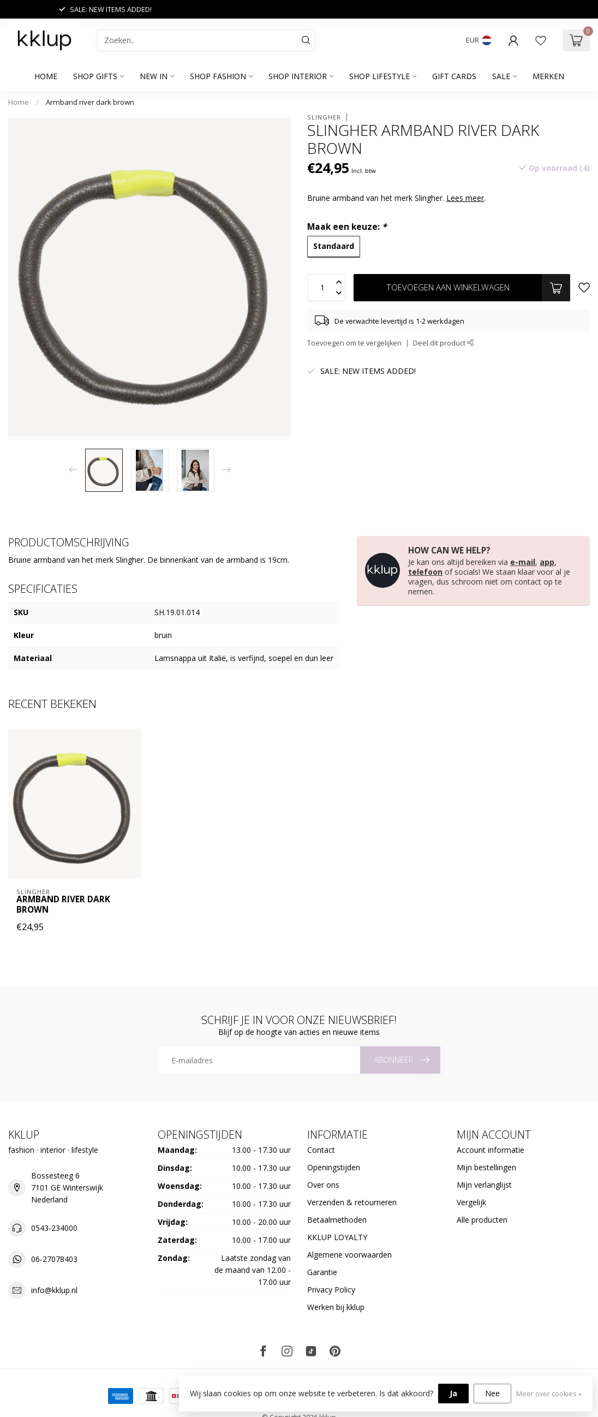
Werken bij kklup (335, 1307)
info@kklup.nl (54, 1290)
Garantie (322, 1272)
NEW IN (154, 76)
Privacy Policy (331, 1289)
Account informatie (490, 1150)
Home (45, 76)
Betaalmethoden (337, 1219)
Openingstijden (333, 1167)
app (547, 562)
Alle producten (482, 1219)
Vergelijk (471, 1202)
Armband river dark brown (90, 102)
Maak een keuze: (346, 227)
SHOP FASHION (218, 76)
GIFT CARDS (454, 76)
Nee (492, 1393)
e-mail (522, 562)
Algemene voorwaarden (349, 1254)
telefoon (425, 572)
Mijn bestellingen (486, 1167)
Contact (321, 1150)
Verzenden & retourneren (352, 1202)
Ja (453, 1393)
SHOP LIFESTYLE (379, 76)
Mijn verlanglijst (484, 1185)
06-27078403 (54, 1259)
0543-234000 (54, 1228)
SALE (501, 76)
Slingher (324, 117)
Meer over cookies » (549, 1393)
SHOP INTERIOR (297, 76)
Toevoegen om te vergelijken (354, 343)
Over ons (323, 1185)
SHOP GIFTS (95, 76)
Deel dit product (443, 343)
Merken (548, 76)
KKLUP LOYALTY (337, 1237)
